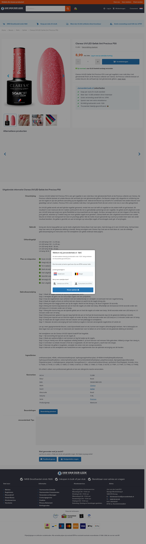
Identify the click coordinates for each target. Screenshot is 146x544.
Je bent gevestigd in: (59, 270)
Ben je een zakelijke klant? (61, 279)
